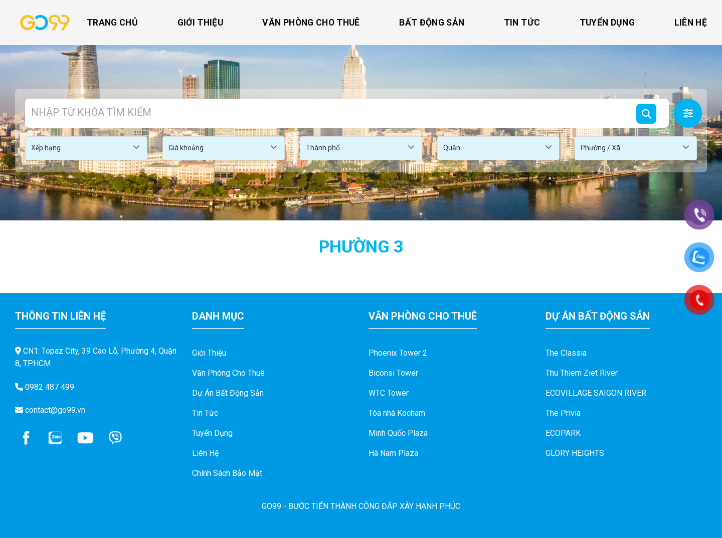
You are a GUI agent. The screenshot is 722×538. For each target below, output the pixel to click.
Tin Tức (522, 23)
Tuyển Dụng (607, 23)
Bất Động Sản (431, 23)
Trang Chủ (112, 23)
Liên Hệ (690, 23)
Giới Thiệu (200, 23)
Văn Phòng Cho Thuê (310, 23)
